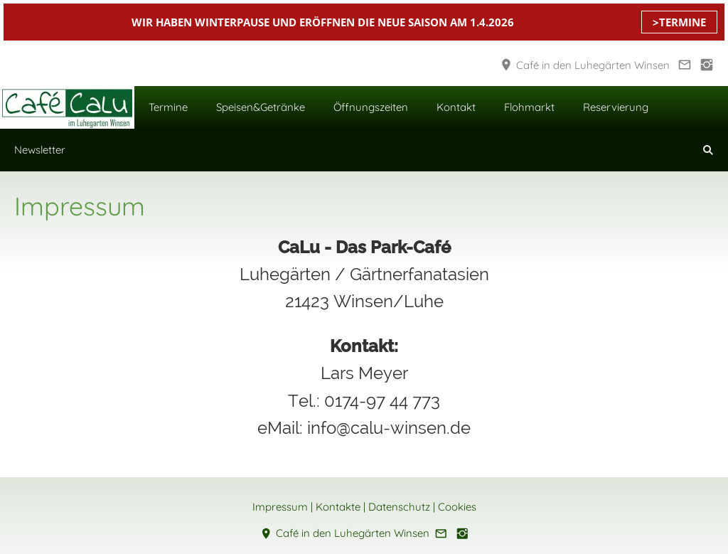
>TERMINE (679, 22)
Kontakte (338, 506)
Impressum (280, 506)
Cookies (457, 506)
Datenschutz (399, 506)
